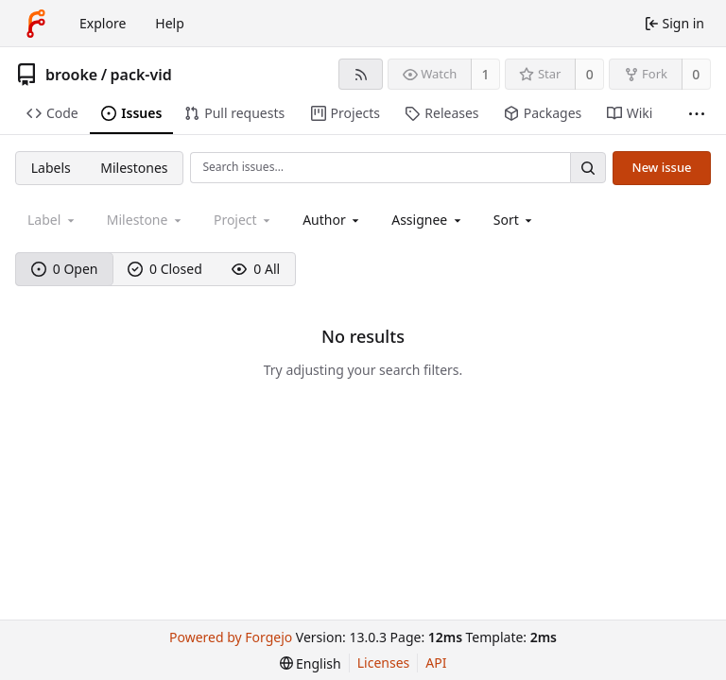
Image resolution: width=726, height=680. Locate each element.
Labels (51, 168)
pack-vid (141, 74)
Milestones (133, 168)
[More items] (697, 114)
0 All (256, 269)
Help (169, 23)
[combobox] (332, 219)
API (435, 663)
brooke (71, 74)
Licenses (383, 663)
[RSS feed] (360, 74)
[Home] (35, 24)
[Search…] (588, 167)
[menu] (514, 219)
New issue (662, 167)
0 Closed (165, 269)
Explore (102, 23)
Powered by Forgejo (230, 637)
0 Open (64, 269)
